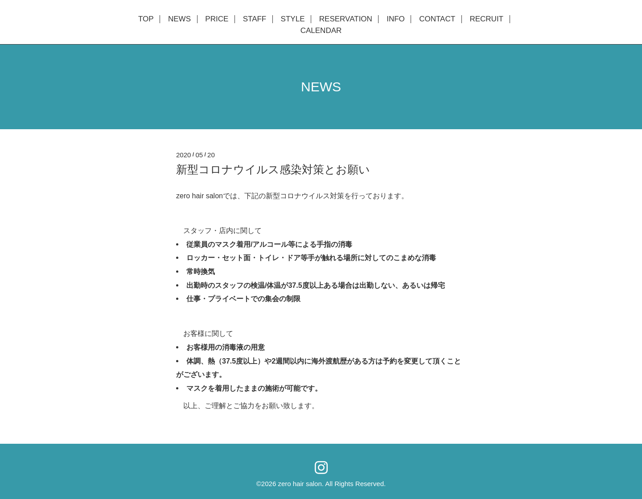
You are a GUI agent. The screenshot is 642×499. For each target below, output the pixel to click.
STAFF (255, 19)
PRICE (216, 19)
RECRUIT (486, 19)
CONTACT (437, 19)
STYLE (293, 19)
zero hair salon (299, 483)
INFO (396, 19)
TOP (146, 19)
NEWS (179, 19)
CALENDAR (321, 31)
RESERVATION (345, 19)
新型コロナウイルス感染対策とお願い (273, 169)
